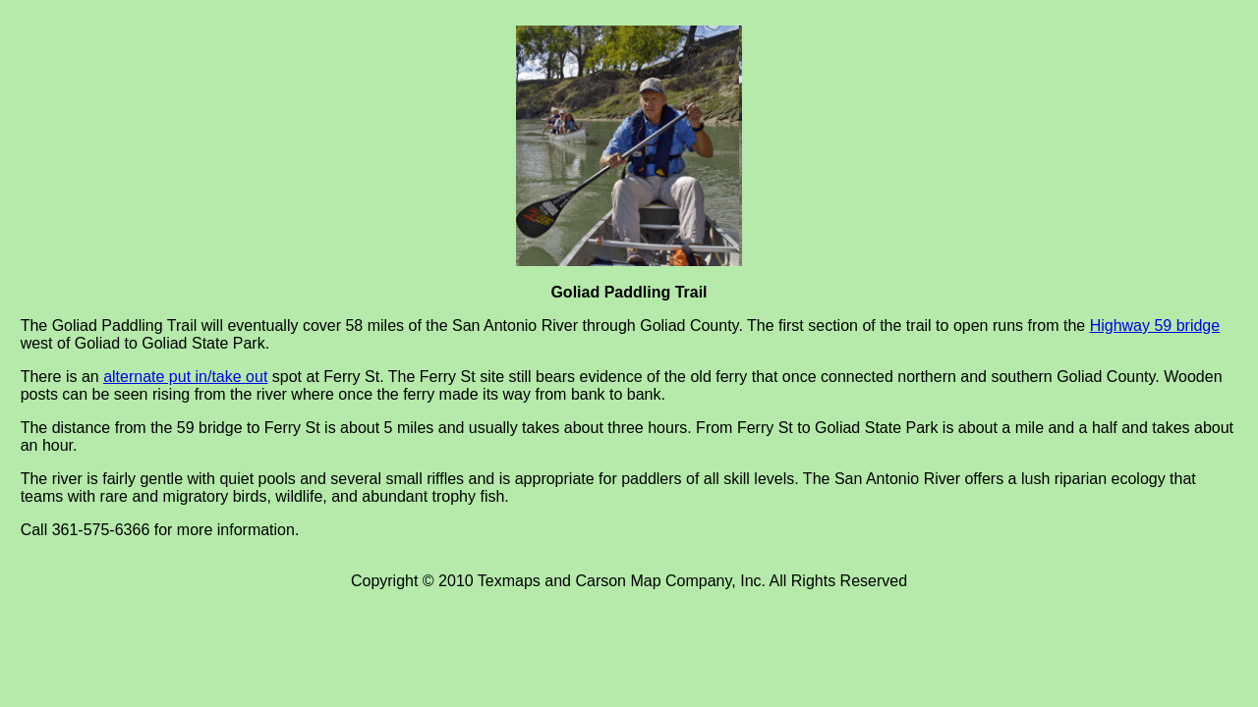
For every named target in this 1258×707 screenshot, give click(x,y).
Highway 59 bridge (1155, 325)
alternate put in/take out (185, 376)
